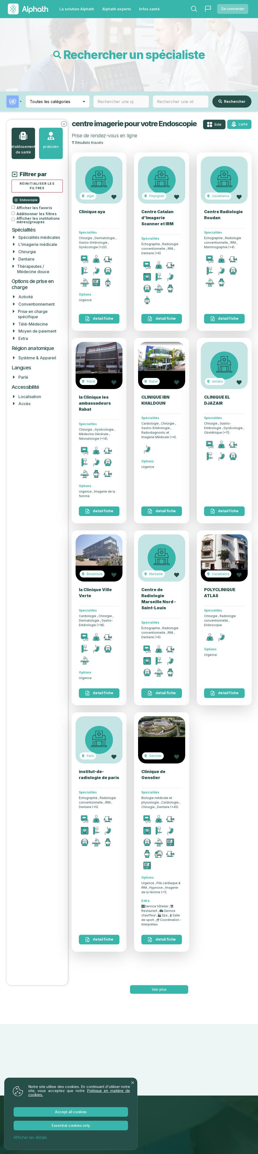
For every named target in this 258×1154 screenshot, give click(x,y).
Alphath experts (116, 9)
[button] (14, 101)
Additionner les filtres (37, 214)
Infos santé (149, 9)
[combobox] (121, 101)
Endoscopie (26, 200)
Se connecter (232, 8)
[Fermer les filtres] (64, 124)
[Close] (132, 1082)
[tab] (23, 143)
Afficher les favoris (34, 208)
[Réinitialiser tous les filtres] (37, 186)
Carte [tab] (239, 124)
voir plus (159, 989)
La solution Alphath (76, 9)
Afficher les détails (30, 1137)
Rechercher (232, 101)
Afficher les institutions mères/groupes (38, 220)
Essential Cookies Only (71, 1125)
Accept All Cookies (71, 1111)
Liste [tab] (214, 124)
